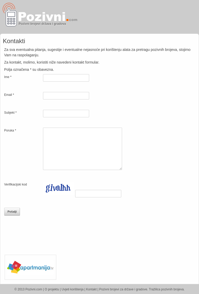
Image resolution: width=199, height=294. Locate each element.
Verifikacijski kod (15, 184)
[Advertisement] (137, 17)
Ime (7, 77)
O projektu (52, 289)
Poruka (10, 130)
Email (9, 95)
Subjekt (10, 112)
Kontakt (91, 289)
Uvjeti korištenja (73, 289)
